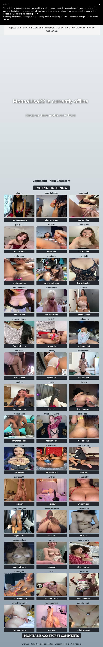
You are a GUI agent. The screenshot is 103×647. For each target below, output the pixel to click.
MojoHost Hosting (45, 644)
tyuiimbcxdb (19, 414)
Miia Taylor (19, 445)
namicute (51, 256)
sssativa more (83, 319)
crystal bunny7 (83, 445)
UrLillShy (51, 351)
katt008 (83, 288)
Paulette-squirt (83, 603)
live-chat (84, 472)
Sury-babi (83, 256)
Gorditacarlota (19, 540)
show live (51, 251)
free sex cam (83, 378)
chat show (51, 378)
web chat (51, 630)
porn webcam (51, 472)
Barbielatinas (83, 414)
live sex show (84, 315)
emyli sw (51, 477)
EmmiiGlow (19, 571)
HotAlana (51, 224)
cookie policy (32, 14)
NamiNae (19, 382)
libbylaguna (83, 224)
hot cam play (51, 441)
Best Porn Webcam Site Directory (39, 28)
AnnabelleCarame (51, 414)
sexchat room (51, 598)
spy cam (51, 535)
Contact (33, 644)
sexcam (83, 535)
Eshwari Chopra (19, 319)
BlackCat (83, 382)
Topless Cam (15, 28)
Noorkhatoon (83, 508)
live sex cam (19, 378)
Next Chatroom (60, 180)
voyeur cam (19, 535)
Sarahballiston (51, 193)
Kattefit (51, 319)
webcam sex (19, 315)
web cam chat (84, 346)
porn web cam (19, 567)
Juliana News (83, 540)
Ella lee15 (19, 351)
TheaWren (84, 571)
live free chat (83, 251)
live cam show (83, 598)
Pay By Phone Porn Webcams (71, 28)
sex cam (19, 504)
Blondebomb (51, 288)
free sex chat (19, 251)
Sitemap (25, 644)
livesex (51, 409)
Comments (40, 180)
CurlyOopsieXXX (51, 445)
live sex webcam (19, 220)
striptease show (19, 441)
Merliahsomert (51, 603)
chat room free (19, 283)
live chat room (51, 315)
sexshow (51, 504)
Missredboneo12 (51, 508)
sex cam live (83, 220)
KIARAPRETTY (84, 477)
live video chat (83, 283)
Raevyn (51, 540)
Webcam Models (62, 644)
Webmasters (76, 644)
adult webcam (84, 630)
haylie (51, 382)
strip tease (19, 472)
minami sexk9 (19, 288)
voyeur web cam (51, 283)
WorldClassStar (83, 351)
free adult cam (19, 346)
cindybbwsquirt (19, 603)
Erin (51, 571)
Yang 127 (19, 224)
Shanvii (19, 193)
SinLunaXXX (19, 256)
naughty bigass (19, 508)
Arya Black (83, 193)
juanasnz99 (19, 477)
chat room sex (51, 220)
